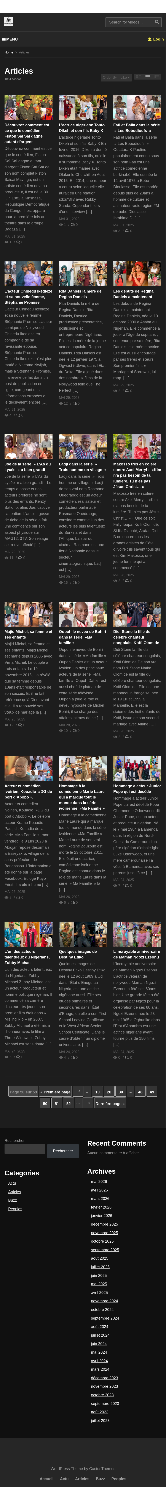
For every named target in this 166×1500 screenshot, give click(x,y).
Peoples (15, 1209)
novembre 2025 (104, 1233)
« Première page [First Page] (55, 1092)
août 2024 (99, 1327)
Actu (12, 1183)
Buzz (12, 1200)
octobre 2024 (102, 1309)
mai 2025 (99, 1284)
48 (140, 1092)
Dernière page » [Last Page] (110, 1104)
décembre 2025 (104, 1224)
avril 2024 (99, 1361)
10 (97, 1092)
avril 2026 (99, 1190)
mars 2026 (100, 1198)
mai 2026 (99, 1181)
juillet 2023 (100, 1421)
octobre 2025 (102, 1241)
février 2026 (101, 1207)
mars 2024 (100, 1369)
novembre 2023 (104, 1386)
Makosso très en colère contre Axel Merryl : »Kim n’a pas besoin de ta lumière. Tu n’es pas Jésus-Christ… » (137, 475)
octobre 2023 (102, 1395)
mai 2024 (99, 1352)
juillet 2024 (100, 1335)
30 (121, 1092)
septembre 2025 (105, 1250)
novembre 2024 (104, 1301)
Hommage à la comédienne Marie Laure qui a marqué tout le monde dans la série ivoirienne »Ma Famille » (82, 797)
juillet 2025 (100, 1267)
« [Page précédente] (78, 1091)
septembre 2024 (105, 1318)
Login (156, 39)
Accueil (46, 1479)
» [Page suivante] (88, 1103)
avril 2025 (99, 1292)
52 (68, 1104)
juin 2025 (99, 1275)
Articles (14, 1192)
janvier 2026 (101, 1215)
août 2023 (99, 1412)
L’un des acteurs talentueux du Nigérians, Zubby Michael (27, 957)
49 (152, 1092)
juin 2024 (99, 1344)
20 (109, 1092)
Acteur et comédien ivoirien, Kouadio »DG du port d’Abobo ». (28, 791)
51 (57, 1104)
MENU (10, 39)
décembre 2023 (104, 1378)
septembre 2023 (105, 1403)
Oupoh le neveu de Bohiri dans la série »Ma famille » (82, 637)
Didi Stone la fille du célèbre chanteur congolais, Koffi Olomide (136, 637)
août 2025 (99, 1258)
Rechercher (15, 1140)
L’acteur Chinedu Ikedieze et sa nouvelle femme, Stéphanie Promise (28, 297)
